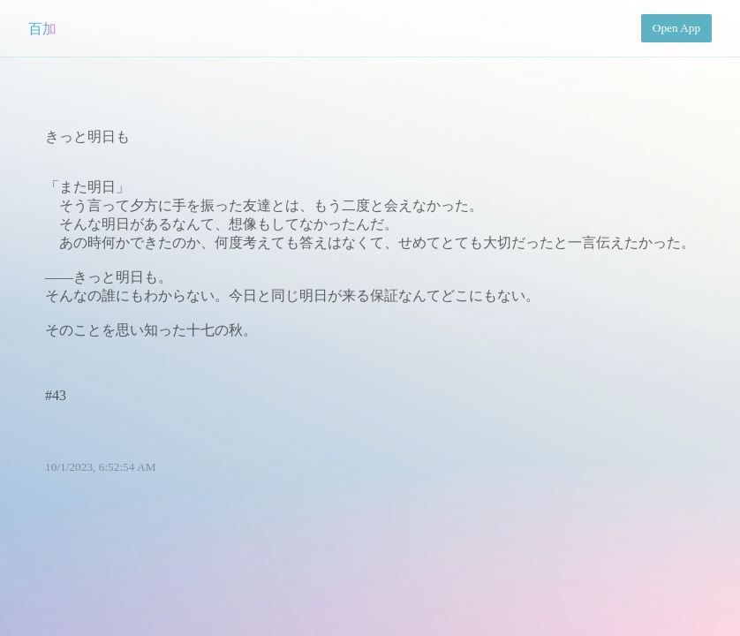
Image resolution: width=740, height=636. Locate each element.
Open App (676, 27)
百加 (42, 28)
